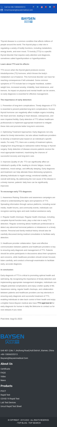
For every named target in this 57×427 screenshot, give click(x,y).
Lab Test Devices (8, 402)
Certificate (5, 369)
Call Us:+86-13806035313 (14, 7)
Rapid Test (5, 395)
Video (3, 376)
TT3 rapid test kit (44, 303)
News (3, 380)
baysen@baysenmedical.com (14, 358)
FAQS (3, 372)
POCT (3, 391)
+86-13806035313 (9, 354)
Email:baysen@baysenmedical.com (18, 10)
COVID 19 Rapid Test (10, 398)
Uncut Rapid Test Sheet (11, 406)
